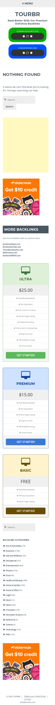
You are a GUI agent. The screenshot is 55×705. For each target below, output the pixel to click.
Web (8, 634)
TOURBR (27, 14)
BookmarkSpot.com (11, 244)
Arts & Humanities (14, 545)
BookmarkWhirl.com (12, 255)
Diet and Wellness (14, 555)
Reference (10, 619)
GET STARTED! (26, 355)
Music (8, 600)
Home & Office (12, 590)
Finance (9, 570)
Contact (27, 699)
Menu (29, 3)
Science (9, 624)
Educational (11, 560)
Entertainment (12, 565)
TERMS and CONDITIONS (35, 696)
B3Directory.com (10, 252)
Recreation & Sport (14, 614)
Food (8, 575)
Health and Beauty (14, 580)
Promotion (10, 610)
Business (10, 550)
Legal (8, 595)
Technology (11, 629)
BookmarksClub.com (12, 247)
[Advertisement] (27, 145)
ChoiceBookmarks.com (13, 249)
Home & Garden (13, 585)
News (8, 605)
